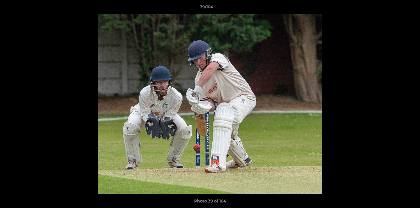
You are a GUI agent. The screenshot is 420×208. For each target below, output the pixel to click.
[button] (395, 8)
